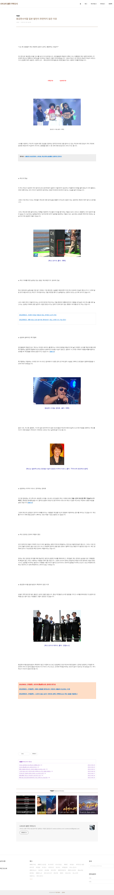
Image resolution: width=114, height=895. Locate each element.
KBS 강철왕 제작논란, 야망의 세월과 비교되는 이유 (32, 769)
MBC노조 (39, 873)
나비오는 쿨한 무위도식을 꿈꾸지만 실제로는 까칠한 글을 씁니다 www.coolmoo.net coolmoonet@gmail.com (49, 828)
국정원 (38, 867)
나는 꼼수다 (73, 867)
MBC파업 (33, 864)
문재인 (32, 873)
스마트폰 (51, 864)
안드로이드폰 (48, 873)
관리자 (63, 892)
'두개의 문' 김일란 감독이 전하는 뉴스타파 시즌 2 (31, 773)
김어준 (41, 870)
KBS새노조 (33, 870)
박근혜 (56, 873)
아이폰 (32, 867)
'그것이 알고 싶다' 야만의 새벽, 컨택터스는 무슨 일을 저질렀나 (35, 771)
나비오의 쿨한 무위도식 (9, 4)
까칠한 (20, 761)
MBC (66, 864)
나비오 (58, 867)
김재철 (47, 870)
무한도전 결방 (80, 864)
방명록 (110, 4)
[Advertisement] (57, 731)
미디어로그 (94, 4)
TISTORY (57, 892)
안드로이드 (40, 876)
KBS (62, 873)
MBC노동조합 (42, 864)
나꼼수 (44, 867)
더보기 (31, 879)
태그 (86, 4)
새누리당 (68, 873)
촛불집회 (65, 867)
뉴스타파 (75, 873)
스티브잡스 (59, 864)
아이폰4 (54, 870)
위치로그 (102, 4)
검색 (112, 866)
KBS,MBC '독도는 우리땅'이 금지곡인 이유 (30, 775)
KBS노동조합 (72, 870)
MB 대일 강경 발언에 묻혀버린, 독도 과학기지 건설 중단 (33, 777)
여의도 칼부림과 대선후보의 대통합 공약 (29, 765)
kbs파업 (81, 870)
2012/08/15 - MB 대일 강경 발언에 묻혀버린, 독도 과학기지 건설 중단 (42, 320)
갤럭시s (32, 876)
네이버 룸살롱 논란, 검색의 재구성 (28, 767)
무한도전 (51, 867)
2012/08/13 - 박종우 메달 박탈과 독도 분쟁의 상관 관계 (37, 315)
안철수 (72, 864)
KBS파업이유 (62, 870)
